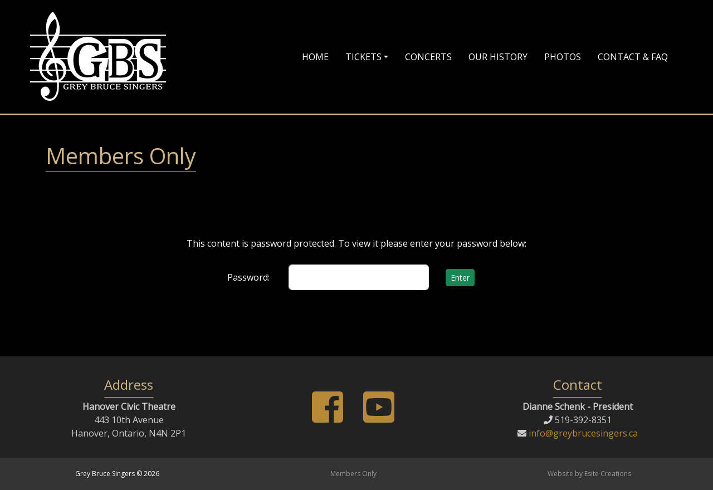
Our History (498, 57)
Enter (460, 277)
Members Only (353, 473)
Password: (248, 277)
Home (315, 57)
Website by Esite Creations (589, 473)
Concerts (428, 57)
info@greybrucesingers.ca (582, 433)
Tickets (363, 57)
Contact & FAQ (633, 57)
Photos (562, 57)
